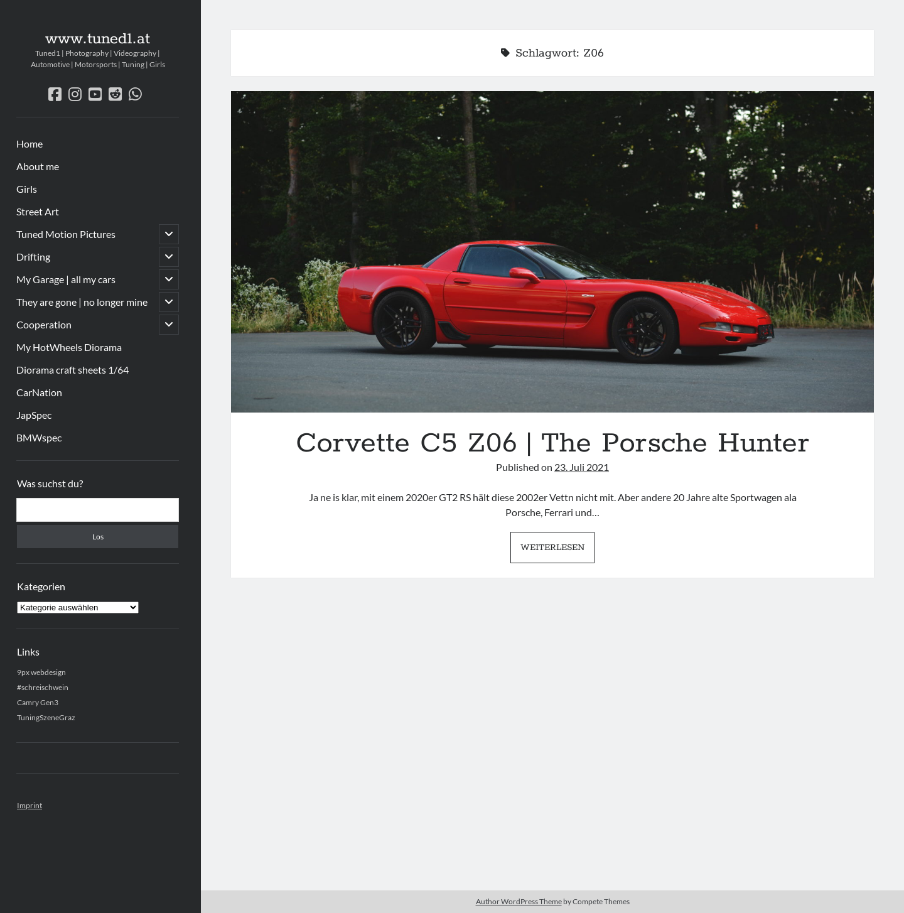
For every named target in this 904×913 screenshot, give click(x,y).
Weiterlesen (557, 550)
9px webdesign (41, 672)
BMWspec (39, 437)
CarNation (39, 392)
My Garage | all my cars (66, 279)
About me (37, 166)
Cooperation (44, 324)
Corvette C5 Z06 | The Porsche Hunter (552, 252)
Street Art (37, 211)
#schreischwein (42, 687)
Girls (26, 189)
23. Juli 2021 (581, 467)
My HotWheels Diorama (69, 347)
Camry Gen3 (37, 702)
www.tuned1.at (97, 39)
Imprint (29, 805)
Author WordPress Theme (519, 901)
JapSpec (33, 415)
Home (29, 143)
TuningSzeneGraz (46, 717)
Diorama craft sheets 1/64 (72, 369)
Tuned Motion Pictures (66, 234)
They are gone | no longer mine (82, 302)
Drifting (33, 256)
